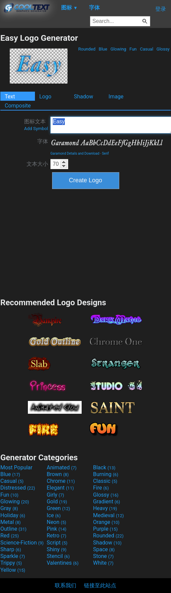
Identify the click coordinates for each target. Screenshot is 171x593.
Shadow (83, 96)
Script (57, 542)
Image (116, 96)
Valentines (63, 563)
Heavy (105, 508)
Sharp (10, 549)
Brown (58, 474)
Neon (56, 522)
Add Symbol (36, 128)
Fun (133, 49)
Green (58, 508)
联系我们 (65, 585)
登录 (160, 9)
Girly (55, 495)
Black (104, 467)
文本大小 (37, 164)
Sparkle (12, 556)
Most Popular (16, 467)
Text (10, 96)
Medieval (108, 515)
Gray (9, 508)
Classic (105, 481)
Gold (57, 501)
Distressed (17, 488)
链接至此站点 (100, 585)
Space (104, 549)
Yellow (12, 570)
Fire (101, 488)
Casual (146, 49)
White (103, 563)
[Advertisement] (85, 242)
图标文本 (36, 124)
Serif (105, 153)
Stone (103, 556)
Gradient (106, 501)
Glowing (118, 49)
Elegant (60, 488)
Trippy (11, 563)
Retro (56, 535)
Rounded (87, 49)
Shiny (57, 549)
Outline (13, 529)
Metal (10, 522)
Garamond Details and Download (74, 153)
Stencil (58, 556)
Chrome (61, 481)
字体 (42, 141)
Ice (53, 515)
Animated (62, 467)
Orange (106, 522)
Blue (103, 49)
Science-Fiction (22, 542)
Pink (57, 529)
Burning (105, 474)
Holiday (12, 515)
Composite (18, 105)
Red (9, 535)
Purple (105, 529)
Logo (45, 96)
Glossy (163, 49)
